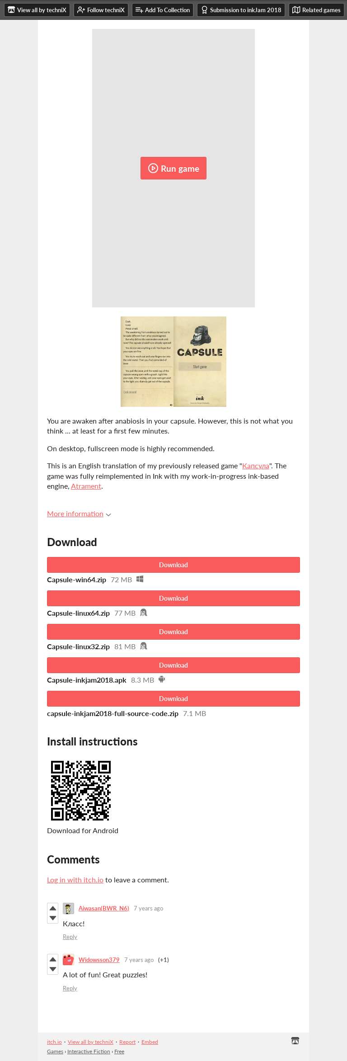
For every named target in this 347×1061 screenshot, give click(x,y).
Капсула (255, 465)
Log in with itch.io (75, 879)
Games (55, 1051)
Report (127, 1041)
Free (119, 1051)
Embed (149, 1041)
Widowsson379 (99, 959)
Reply (70, 936)
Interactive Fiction (88, 1051)
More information (79, 513)
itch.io (54, 1041)
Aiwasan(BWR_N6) (104, 908)
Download (173, 565)
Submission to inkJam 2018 (241, 10)
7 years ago (148, 908)
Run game (173, 168)
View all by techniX (90, 1041)
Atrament (86, 485)
